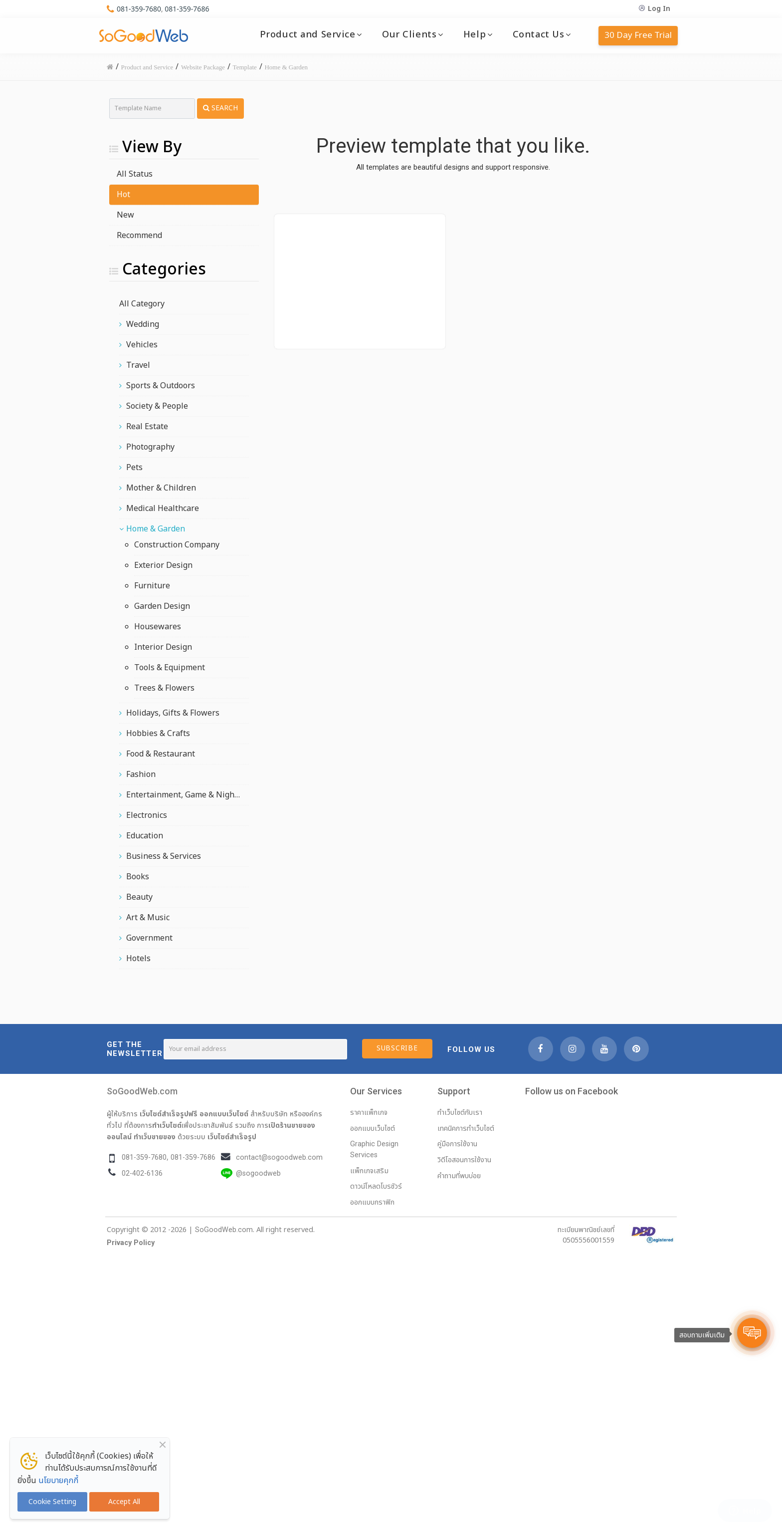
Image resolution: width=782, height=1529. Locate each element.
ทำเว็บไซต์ (167, 1125)
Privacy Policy (131, 1243)
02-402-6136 (142, 1173)
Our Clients (409, 34)
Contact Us (539, 34)
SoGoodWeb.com (142, 1091)
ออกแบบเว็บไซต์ (223, 1114)
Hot (123, 195)
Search (220, 108)
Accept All (124, 1502)
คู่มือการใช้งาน (457, 1144)
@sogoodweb (258, 1173)
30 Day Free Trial (638, 35)
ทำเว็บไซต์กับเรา (459, 1112)
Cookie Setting (52, 1502)
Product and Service (308, 34)
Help (474, 34)
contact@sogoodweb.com (279, 1157)
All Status (135, 174)
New (125, 215)
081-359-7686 (187, 8)
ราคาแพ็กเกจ (369, 1112)
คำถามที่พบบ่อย (459, 1176)
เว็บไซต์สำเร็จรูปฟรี (168, 1114)
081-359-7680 (139, 8)
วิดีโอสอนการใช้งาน (464, 1160)
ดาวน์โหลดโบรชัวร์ (376, 1186)
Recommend (139, 236)
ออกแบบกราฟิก (372, 1202)
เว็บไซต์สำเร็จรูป (231, 1137)
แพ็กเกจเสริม (369, 1171)
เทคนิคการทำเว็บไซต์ (465, 1128)
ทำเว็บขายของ (155, 1137)
